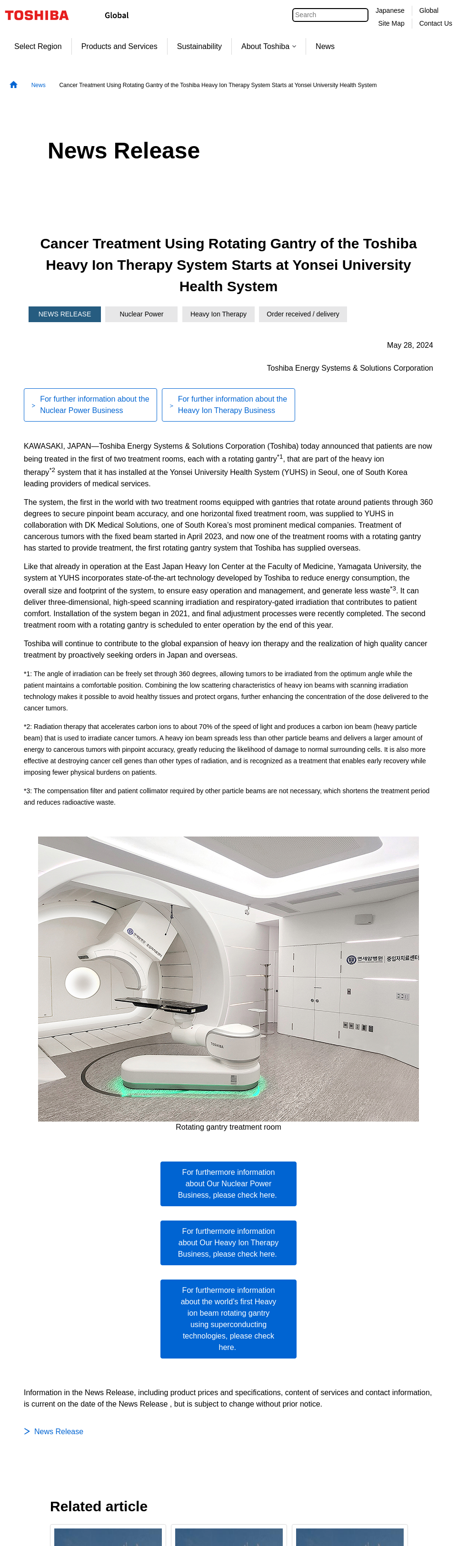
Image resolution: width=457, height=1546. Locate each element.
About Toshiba (268, 46)
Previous (34, 1362)
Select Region (38, 46)
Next (422, 1362)
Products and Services (119, 46)
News (325, 46)
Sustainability (199, 46)
